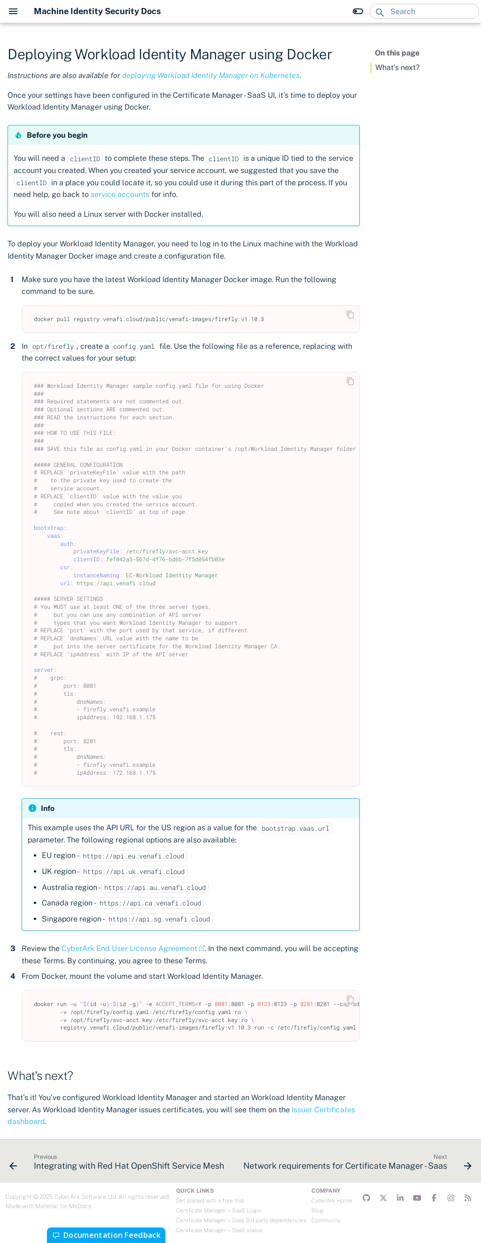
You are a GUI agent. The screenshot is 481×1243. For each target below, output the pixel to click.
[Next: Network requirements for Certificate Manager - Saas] (356, 1164)
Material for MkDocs (63, 1206)
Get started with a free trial (210, 1200)
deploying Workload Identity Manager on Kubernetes (211, 75)
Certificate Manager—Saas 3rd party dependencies (241, 1220)
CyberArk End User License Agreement (129, 948)
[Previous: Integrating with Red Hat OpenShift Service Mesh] (117, 1164)
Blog (317, 1210)
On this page (397, 52)
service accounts (120, 194)
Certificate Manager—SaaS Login (218, 1210)
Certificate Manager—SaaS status (219, 1230)
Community (326, 1220)
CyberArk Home (331, 1200)
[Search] (424, 11)
